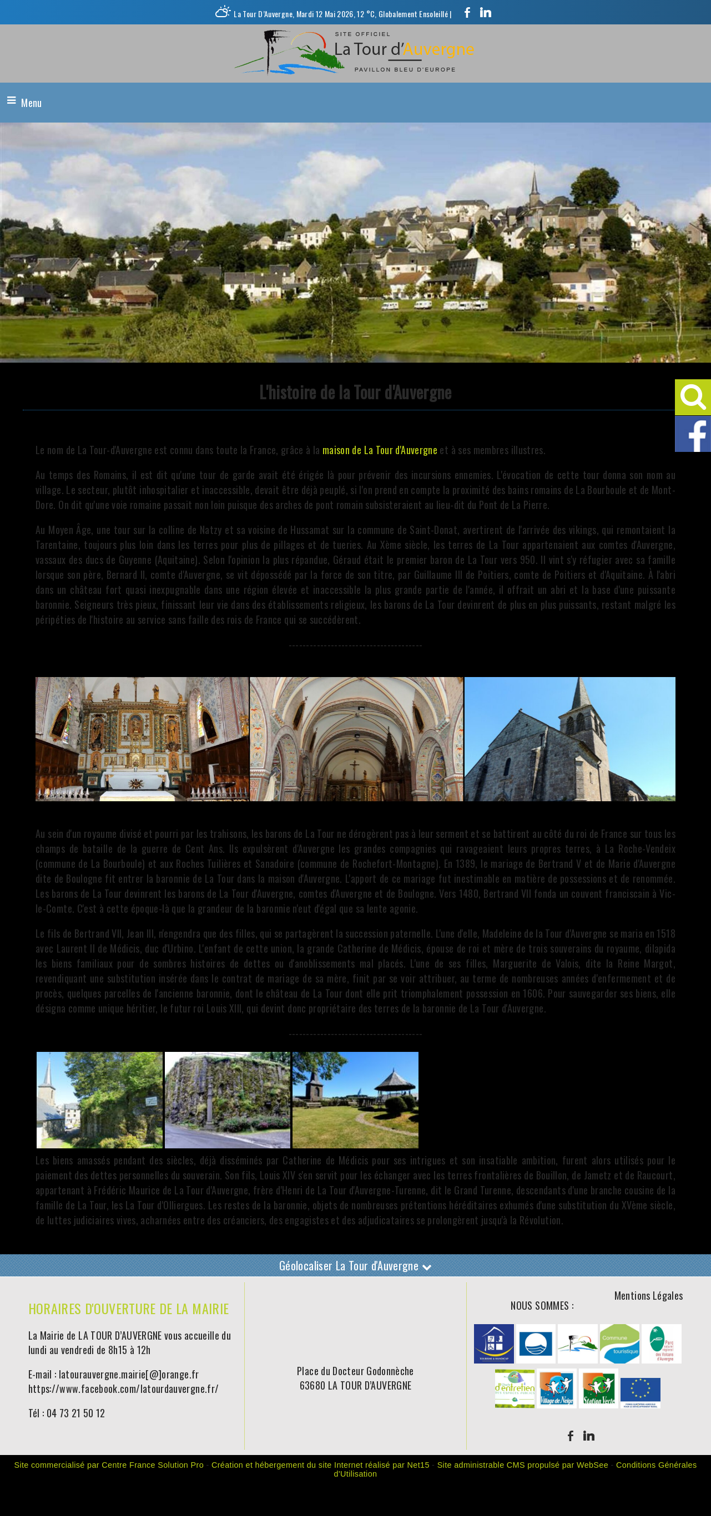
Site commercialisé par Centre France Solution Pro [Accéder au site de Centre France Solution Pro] (109, 1465)
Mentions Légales (648, 1295)
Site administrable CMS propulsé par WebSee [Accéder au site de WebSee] (522, 1465)
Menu (31, 102)
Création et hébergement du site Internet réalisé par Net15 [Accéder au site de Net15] (320, 1465)
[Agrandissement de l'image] (100, 1144)
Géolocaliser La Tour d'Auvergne (355, 1265)
